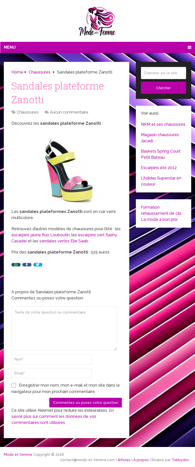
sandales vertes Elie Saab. (64, 241)
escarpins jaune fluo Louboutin (40, 234)
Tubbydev (180, 460)
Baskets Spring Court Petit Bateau (161, 154)
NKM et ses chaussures (163, 124)
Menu (10, 47)
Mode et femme (18, 455)
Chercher (163, 88)
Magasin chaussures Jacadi (160, 137)
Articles (124, 460)
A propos (141, 460)
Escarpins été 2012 (159, 167)
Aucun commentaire (69, 112)
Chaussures (28, 112)
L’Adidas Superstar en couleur (161, 181)
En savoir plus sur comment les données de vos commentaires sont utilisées (62, 416)
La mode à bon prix (159, 219)
